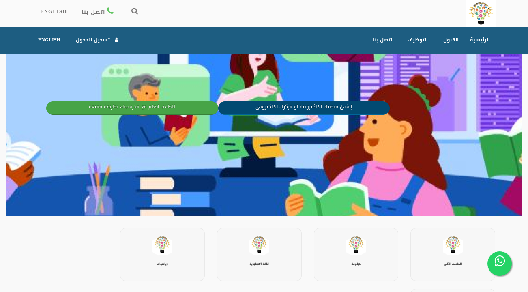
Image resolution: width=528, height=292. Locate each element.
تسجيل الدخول (98, 39)
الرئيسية (480, 39)
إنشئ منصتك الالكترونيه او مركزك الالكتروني (291, 107)
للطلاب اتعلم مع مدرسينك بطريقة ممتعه (118, 107)
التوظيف (418, 39)
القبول (451, 39)
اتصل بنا (99, 13)
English (53, 13)
